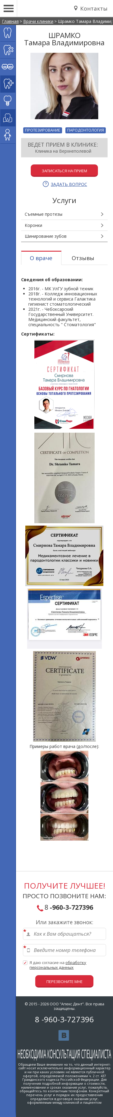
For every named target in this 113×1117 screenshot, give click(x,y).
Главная (10, 21)
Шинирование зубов (46, 236)
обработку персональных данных (58, 965)
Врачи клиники (38, 21)
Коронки (33, 225)
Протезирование (42, 130)
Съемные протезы (43, 214)
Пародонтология (85, 130)
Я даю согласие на (58, 965)
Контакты (93, 8)
